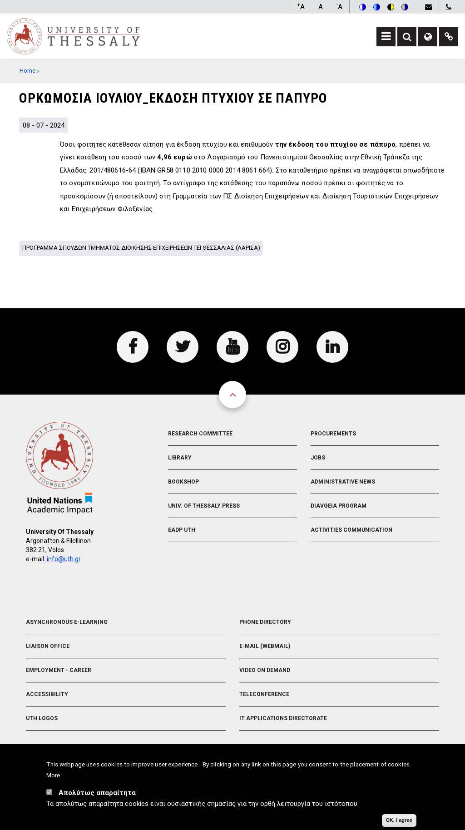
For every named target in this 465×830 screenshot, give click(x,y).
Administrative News (343, 482)
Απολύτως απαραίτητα (97, 795)
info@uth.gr (64, 559)
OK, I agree (399, 822)
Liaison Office (47, 646)
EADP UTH (181, 530)
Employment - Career (58, 670)
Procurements (333, 433)
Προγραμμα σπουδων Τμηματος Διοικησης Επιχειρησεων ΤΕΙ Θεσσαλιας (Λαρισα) (141, 247)
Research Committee (200, 433)
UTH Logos (42, 718)
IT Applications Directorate (283, 718)
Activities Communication (351, 530)
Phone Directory (265, 622)
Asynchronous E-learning (67, 622)
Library (180, 458)
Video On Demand (264, 670)
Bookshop (183, 482)
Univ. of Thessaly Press (204, 506)
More (53, 777)
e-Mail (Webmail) (264, 646)
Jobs (318, 458)
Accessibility (47, 694)
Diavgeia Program (338, 506)
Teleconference (264, 694)
